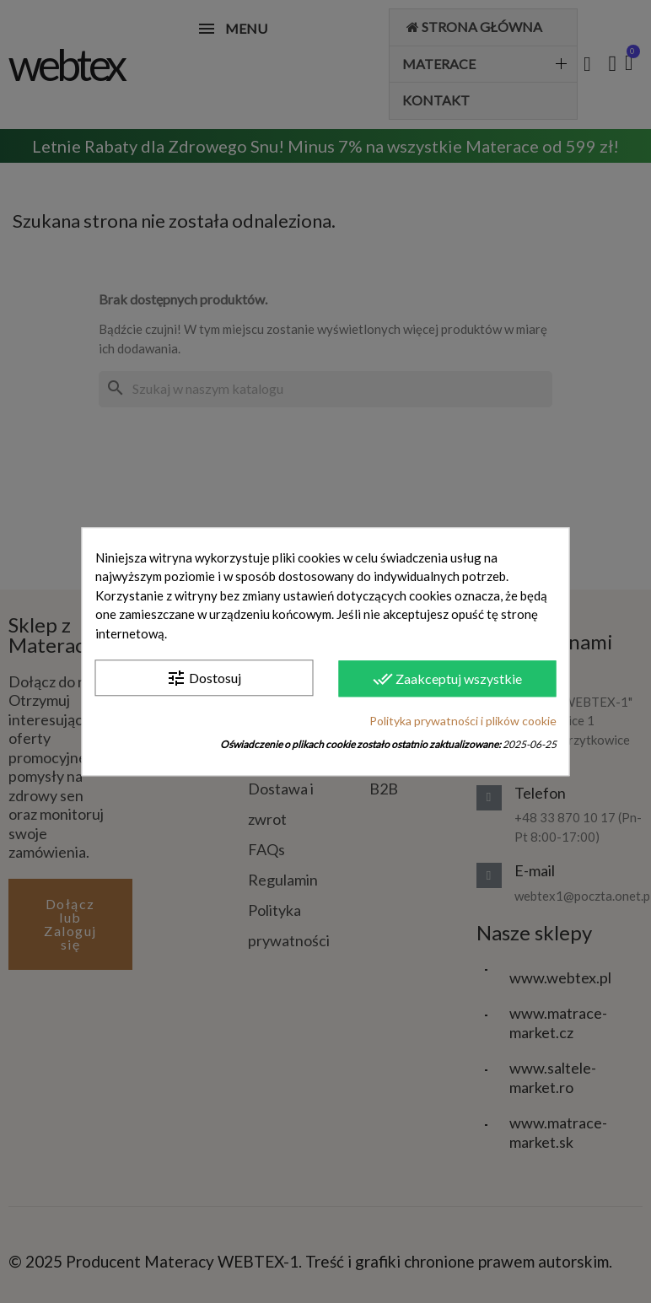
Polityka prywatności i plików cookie (463, 720)
